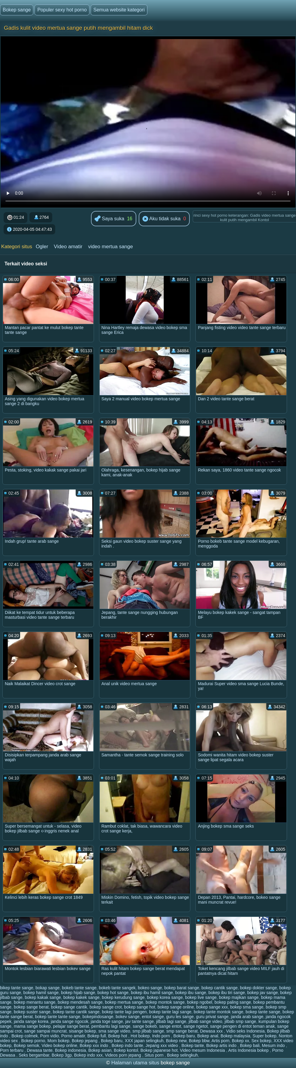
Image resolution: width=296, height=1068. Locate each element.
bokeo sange (150, 987)
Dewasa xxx (212, 1031)
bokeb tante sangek (117, 987)
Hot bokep (140, 1035)
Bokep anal (207, 1035)
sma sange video (114, 1031)
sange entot (170, 1026)
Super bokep (264, 1035)
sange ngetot (195, 1026)
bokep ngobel (199, 1002)
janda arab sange (247, 1016)
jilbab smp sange (240, 1021)
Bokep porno (33, 1040)
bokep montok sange (165, 1002)
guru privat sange (212, 1016)
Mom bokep (58, 1040)
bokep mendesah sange (80, 1002)
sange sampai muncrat (45, 1031)
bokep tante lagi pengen (124, 1011)
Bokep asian (99, 1050)
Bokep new (176, 1040)
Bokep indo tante (127, 1045)
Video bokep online (59, 1045)
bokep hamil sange (41, 992)
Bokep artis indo (221, 1045)
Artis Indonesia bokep (249, 1050)
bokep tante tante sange (57, 1016)
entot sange (153, 1016)
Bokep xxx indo (94, 1045)
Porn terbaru (12, 1050)
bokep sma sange (247, 1007)
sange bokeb (145, 1026)
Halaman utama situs (135, 1063)
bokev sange (127, 1016)
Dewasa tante (40, 1050)
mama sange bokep (32, 1026)
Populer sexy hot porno (62, 9)
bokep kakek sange (81, 997)
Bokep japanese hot (159, 1050)
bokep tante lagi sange (170, 1011)
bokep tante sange (263, 1011)
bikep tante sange (16, 987)
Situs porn (155, 1055)
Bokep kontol (126, 1050)
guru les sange (180, 1016)
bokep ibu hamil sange (152, 992)
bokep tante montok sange (218, 1011)
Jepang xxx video (162, 1045)
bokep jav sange (262, 992)
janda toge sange (107, 1021)
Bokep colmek (24, 1035)
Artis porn (220, 1040)
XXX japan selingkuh (144, 1040)
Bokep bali (249, 1045)
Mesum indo (274, 1045)
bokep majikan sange (238, 997)
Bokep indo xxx (88, 1055)
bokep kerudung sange (123, 997)
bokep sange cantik (69, 1007)
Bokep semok (26, 1045)
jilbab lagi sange (171, 1021)
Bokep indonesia (70, 1050)
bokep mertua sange (124, 1002)
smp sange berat (182, 1031)
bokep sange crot (105, 1007)
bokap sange (47, 987)
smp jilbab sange (148, 1031)
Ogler (42, 246)
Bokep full (96, 1035)
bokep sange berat (31, 1007)
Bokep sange (17, 9)
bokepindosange (98, 1016)
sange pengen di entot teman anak (242, 1026)
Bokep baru (184, 1035)
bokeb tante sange (79, 987)
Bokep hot (118, 1035)
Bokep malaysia (235, 1035)
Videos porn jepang (123, 1055)
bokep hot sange (113, 992)
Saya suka (109, 218)
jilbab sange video (205, 1021)
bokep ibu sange (190, 992)
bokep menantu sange (35, 1002)
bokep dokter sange (258, 987)
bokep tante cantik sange (76, 1011)
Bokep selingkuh (182, 1055)
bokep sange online (176, 1007)
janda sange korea (31, 1021)
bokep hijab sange (78, 992)
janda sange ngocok (69, 1021)
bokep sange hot (139, 1007)
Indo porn (161, 1035)
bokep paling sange (233, 1002)
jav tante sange (139, 1021)
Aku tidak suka (161, 219)
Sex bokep (261, 1040)
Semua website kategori (119, 9)
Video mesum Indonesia (203, 1050)
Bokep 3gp (62, 1055)
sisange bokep (82, 1031)
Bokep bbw (199, 1040)
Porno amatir (73, 1035)
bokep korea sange (165, 997)
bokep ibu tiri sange (226, 992)
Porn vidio (49, 1035)
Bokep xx (240, 1040)
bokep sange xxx (212, 1007)
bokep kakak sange (43, 997)
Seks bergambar (34, 1055)
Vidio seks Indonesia (245, 1031)
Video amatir (68, 246)
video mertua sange (110, 246)
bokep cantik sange (219, 987)
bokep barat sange (181, 987)
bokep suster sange (32, 1011)
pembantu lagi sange (110, 1026)
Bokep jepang (85, 1040)
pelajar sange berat (71, 1026)
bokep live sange (200, 997)
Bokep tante (193, 1045)
